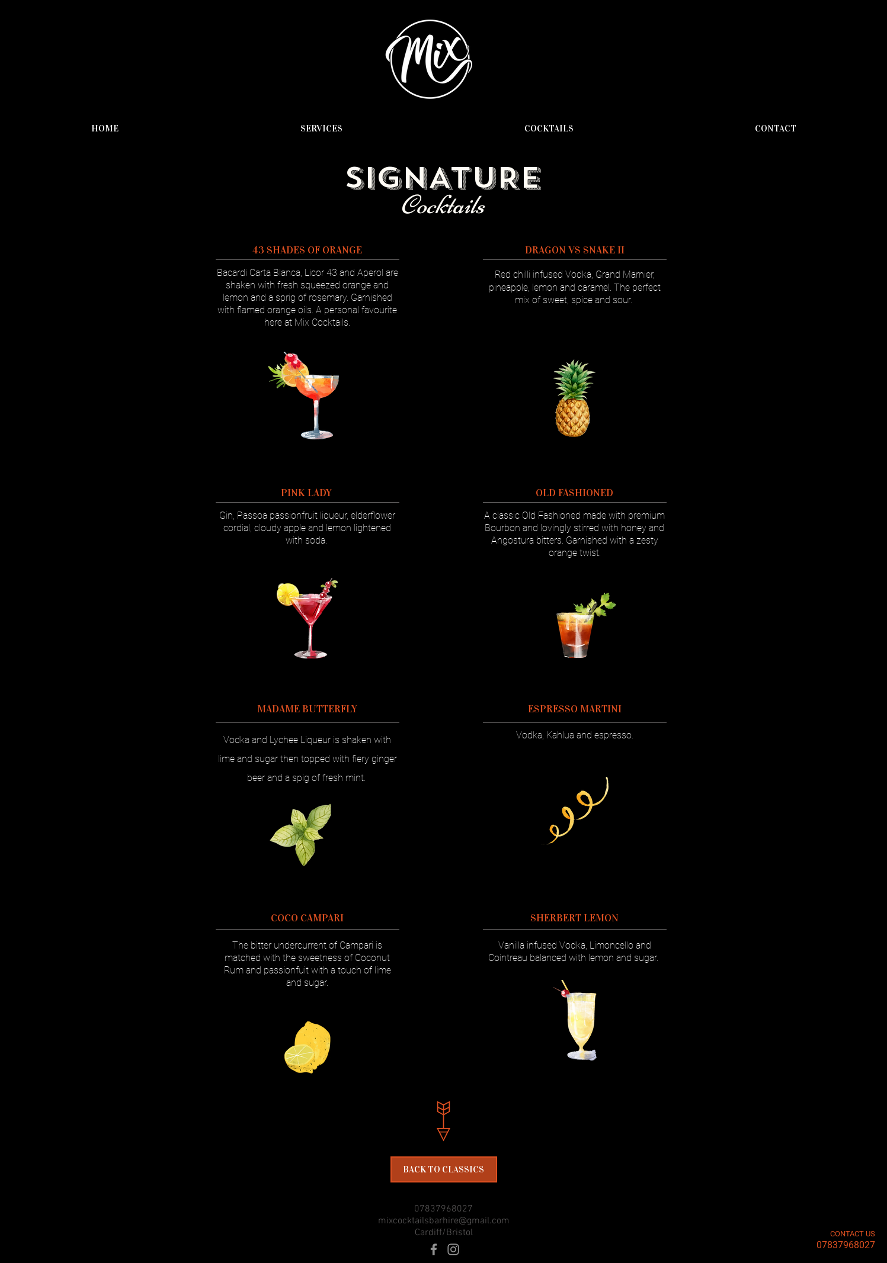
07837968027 (443, 1209)
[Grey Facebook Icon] (433, 1249)
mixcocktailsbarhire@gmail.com (444, 1221)
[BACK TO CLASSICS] (443, 1169)
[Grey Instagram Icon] (453, 1249)
